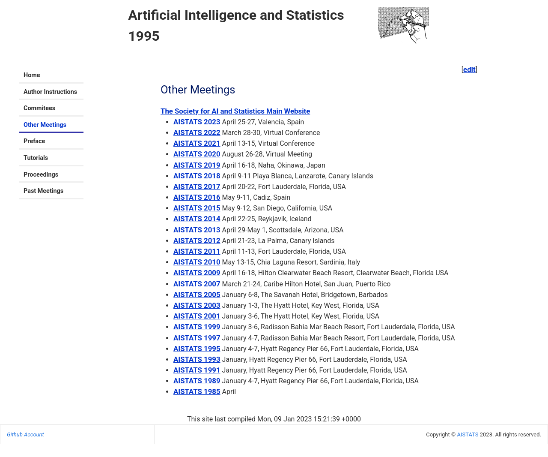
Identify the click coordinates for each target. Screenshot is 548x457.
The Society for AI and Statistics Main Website (235, 111)
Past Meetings (43, 191)
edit (469, 69)
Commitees (39, 108)
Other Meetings (45, 125)
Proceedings (41, 174)
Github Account (25, 434)
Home (32, 75)
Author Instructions (50, 92)
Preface (34, 141)
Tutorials (36, 158)
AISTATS (467, 434)
